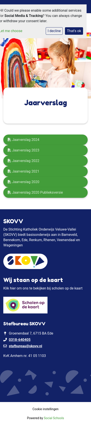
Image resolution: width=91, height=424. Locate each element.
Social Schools (54, 418)
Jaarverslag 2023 (23, 150)
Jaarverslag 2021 (23, 171)
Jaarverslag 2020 (23, 182)
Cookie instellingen (45, 409)
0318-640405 (19, 340)
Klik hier (9, 288)
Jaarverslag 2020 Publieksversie (35, 192)
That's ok (74, 31)
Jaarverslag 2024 (23, 140)
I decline (54, 31)
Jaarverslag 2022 (23, 161)
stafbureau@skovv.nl (25, 346)
